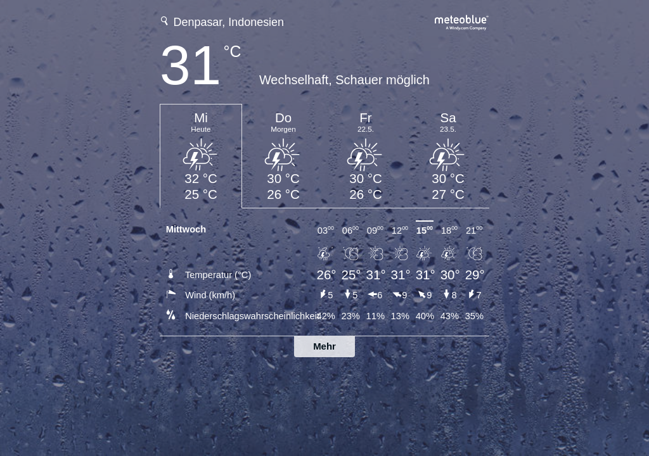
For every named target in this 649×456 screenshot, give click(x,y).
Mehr (324, 346)
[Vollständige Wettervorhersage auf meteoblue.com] (462, 21)
